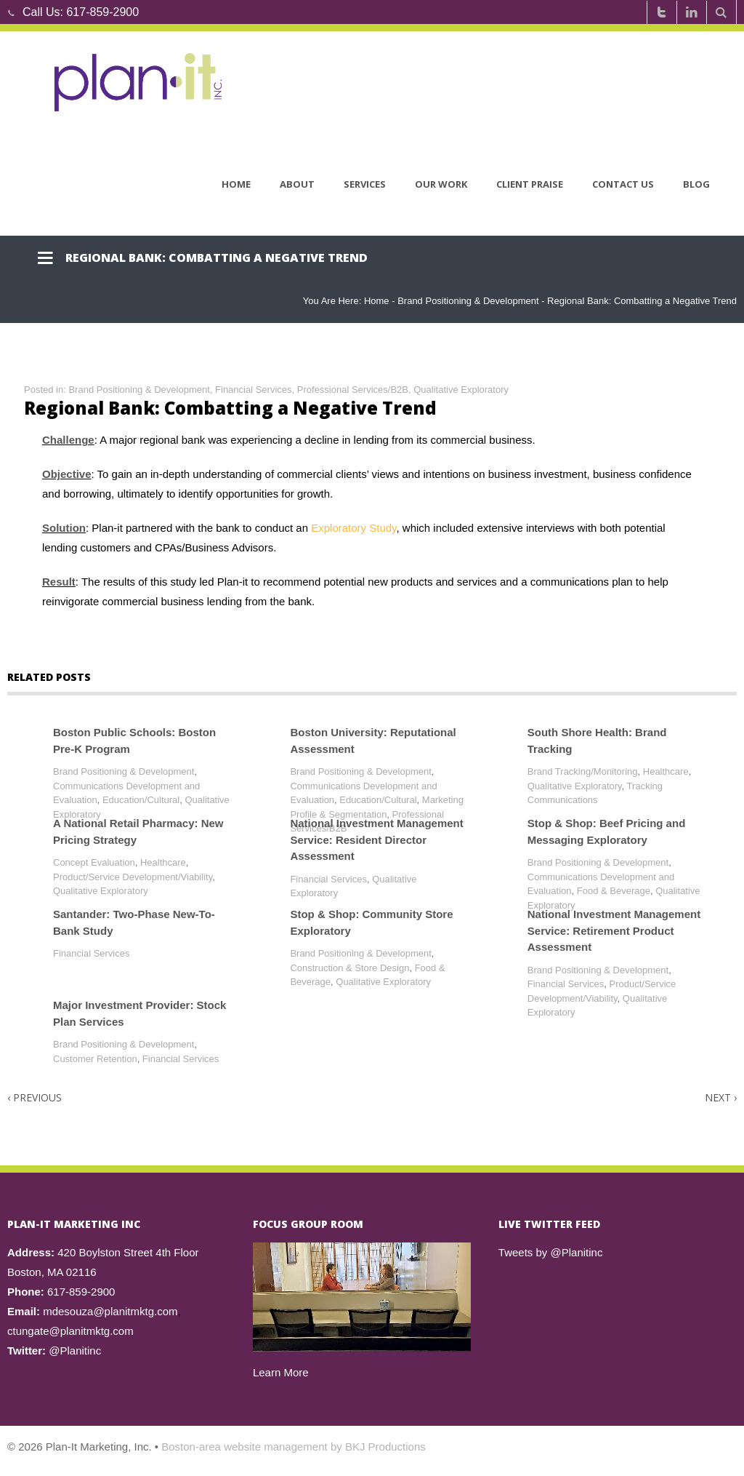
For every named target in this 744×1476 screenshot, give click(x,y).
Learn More (281, 1372)
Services (365, 184)
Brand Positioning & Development (467, 300)
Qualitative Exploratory (461, 389)
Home (236, 184)
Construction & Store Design (349, 967)
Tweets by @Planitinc (550, 1252)
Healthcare (666, 771)
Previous (34, 1097)
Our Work (441, 184)
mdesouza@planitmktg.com (110, 1311)
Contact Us (623, 184)
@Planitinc (75, 1350)
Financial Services (253, 389)
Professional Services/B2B (352, 389)
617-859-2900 (102, 12)
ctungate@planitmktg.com (70, 1331)
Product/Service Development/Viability (132, 876)
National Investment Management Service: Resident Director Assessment (376, 839)
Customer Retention (95, 1058)
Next (721, 1097)
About (297, 184)
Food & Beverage (613, 890)
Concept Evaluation (94, 862)
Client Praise (529, 184)
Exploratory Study (353, 528)
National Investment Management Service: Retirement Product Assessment (613, 930)
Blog (696, 184)
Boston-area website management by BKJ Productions (293, 1446)
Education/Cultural (140, 799)
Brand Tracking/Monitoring (582, 771)
